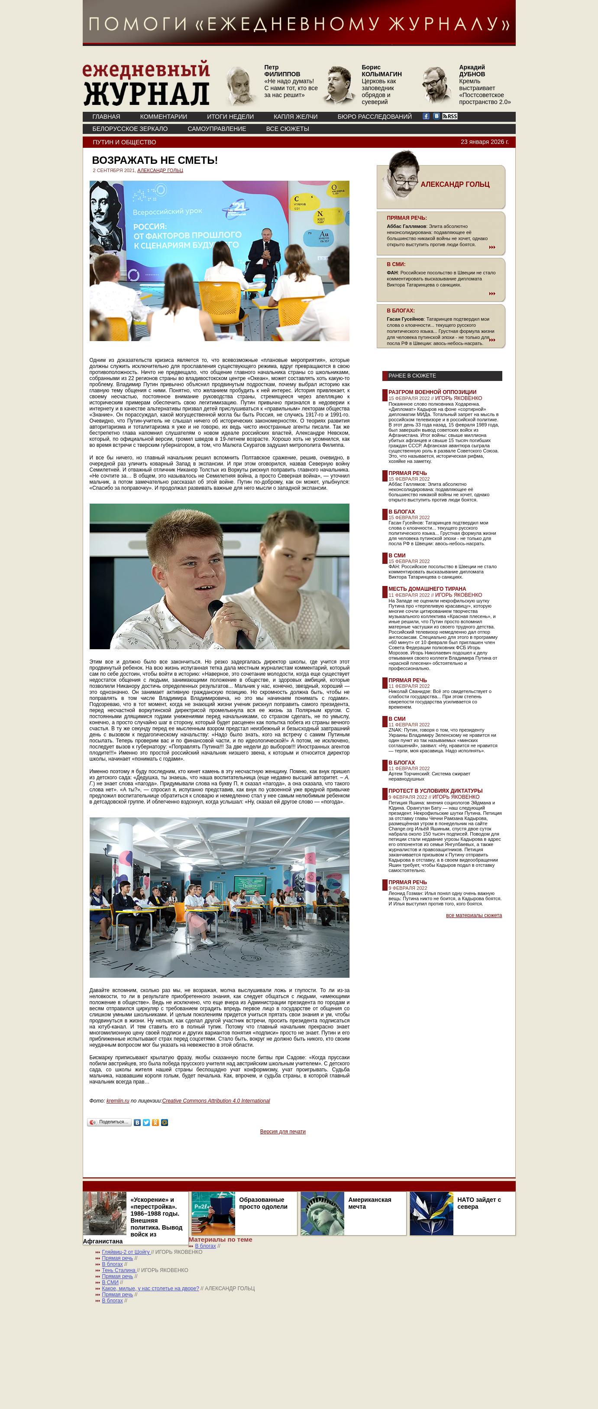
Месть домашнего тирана (427, 589)
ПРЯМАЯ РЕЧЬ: (407, 218)
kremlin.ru (118, 1101)
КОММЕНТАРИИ (163, 116)
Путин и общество (124, 142)
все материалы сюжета (474, 915)
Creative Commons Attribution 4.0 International (216, 1101)
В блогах (402, 512)
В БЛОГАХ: (401, 311)
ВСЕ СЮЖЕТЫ (287, 128)
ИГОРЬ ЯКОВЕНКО (458, 398)
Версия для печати (283, 1132)
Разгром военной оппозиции (433, 392)
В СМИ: (396, 264)
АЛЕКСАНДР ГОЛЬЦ (160, 170)
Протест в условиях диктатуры (436, 791)
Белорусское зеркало (130, 128)
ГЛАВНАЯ (106, 116)
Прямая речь (408, 473)
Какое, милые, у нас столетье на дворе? (150, 1288)
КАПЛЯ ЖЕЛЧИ (295, 116)
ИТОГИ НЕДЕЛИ (230, 116)
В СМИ (397, 556)
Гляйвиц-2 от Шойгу (126, 1252)
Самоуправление (216, 128)
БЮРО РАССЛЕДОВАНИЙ (375, 116)
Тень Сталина (119, 1270)
